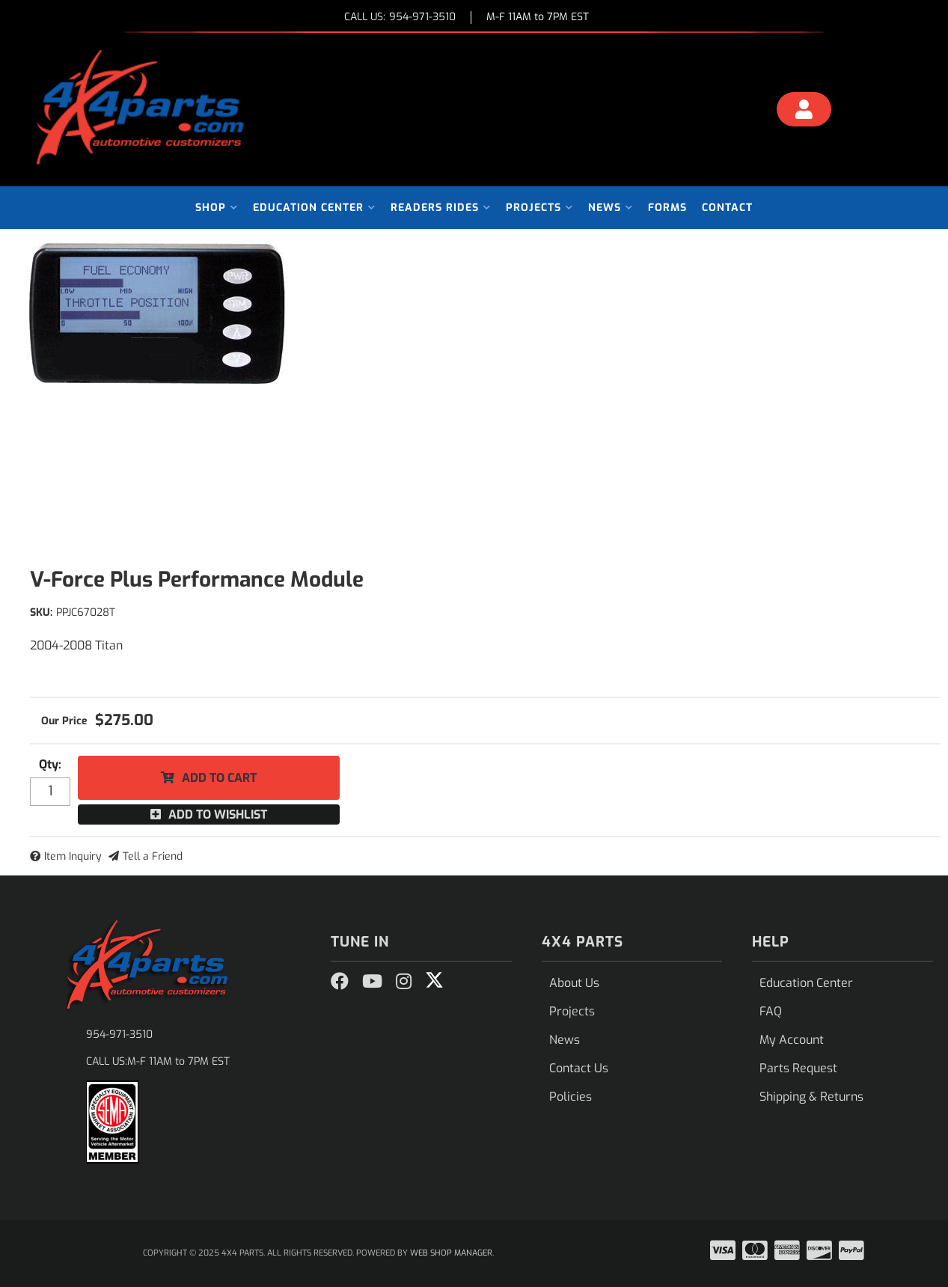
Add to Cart (219, 778)
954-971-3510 (119, 1034)
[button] (216, 207)
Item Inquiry (73, 856)
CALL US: (400, 17)
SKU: (41, 612)
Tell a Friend (153, 856)
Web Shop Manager (451, 1253)
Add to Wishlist (217, 814)
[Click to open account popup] (804, 111)
